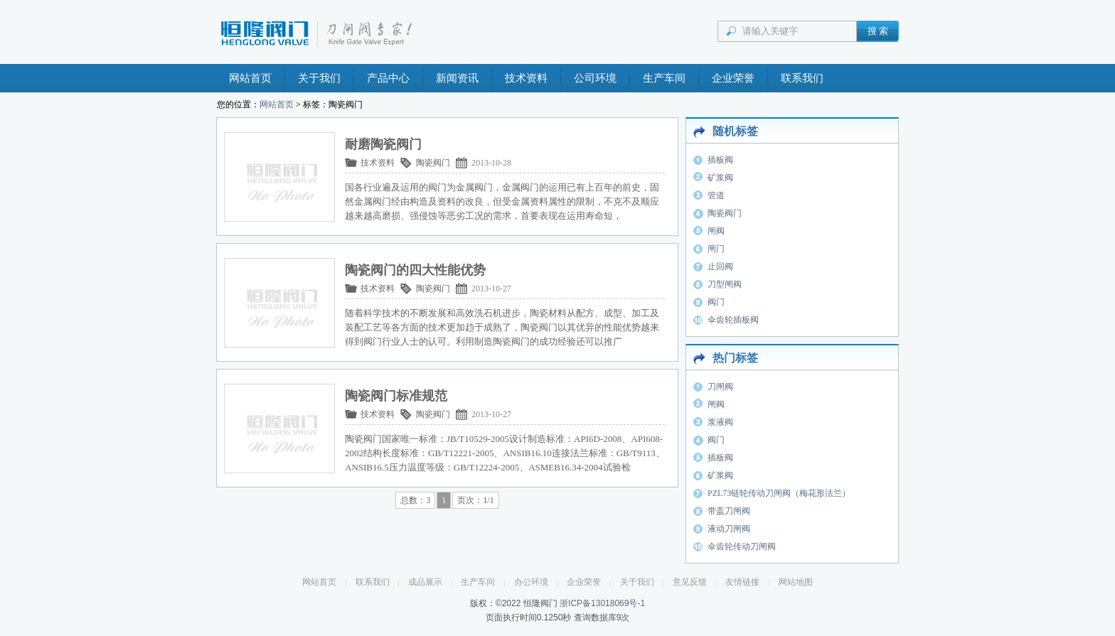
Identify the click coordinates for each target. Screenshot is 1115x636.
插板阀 (720, 160)
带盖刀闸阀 (729, 511)
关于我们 (319, 78)
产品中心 (388, 78)
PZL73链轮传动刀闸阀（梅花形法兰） (779, 493)
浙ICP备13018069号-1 (602, 603)
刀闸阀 (720, 387)
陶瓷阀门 (433, 163)
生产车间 (664, 78)
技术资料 (526, 78)
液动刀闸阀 (729, 529)
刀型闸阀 (725, 284)
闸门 (716, 249)
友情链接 (742, 582)
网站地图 (796, 582)
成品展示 (425, 582)
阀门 (716, 302)
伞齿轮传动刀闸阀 (742, 546)
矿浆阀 (720, 178)
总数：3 (415, 500)
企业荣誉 (733, 78)
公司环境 (595, 78)
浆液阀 (720, 422)
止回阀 (720, 266)
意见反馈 (690, 582)
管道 (716, 195)
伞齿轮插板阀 (733, 320)
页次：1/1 (475, 500)
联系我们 (802, 78)
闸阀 (716, 231)
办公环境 (531, 582)
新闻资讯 (457, 78)
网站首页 (250, 78)
